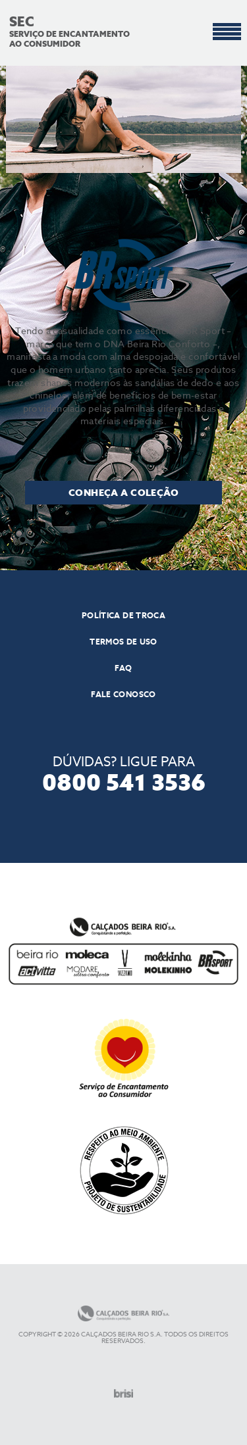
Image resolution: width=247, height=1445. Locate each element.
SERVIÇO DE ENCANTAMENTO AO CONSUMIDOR (73, 33)
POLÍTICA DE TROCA (123, 616)
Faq (123, 668)
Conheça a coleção (123, 493)
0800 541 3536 (124, 781)
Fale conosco (123, 694)
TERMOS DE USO (123, 642)
